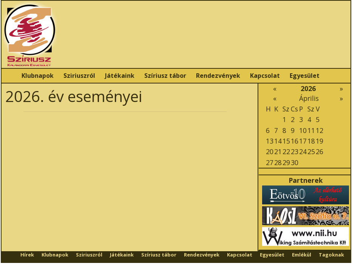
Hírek (27, 254)
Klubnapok (38, 75)
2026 (308, 88)
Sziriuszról (79, 75)
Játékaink (119, 75)
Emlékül (301, 254)
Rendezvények (218, 75)
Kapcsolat (265, 75)
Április (309, 98)
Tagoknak (331, 254)
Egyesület (305, 75)
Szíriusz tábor (165, 75)
